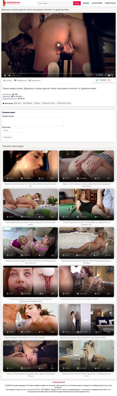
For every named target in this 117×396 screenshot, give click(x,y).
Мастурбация (27, 103)
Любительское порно (64, 103)
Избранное (110, 3)
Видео (86, 3)
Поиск (77, 3)
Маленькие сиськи (49, 103)
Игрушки (37, 103)
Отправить (7, 137)
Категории (97, 3)
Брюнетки (17, 103)
